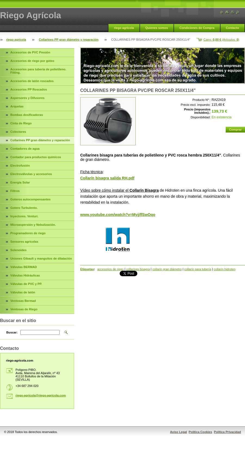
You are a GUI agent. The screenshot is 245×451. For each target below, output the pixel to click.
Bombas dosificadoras (26, 114)
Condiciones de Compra (197, 27)
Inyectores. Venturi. (24, 216)
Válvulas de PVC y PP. (26, 283)
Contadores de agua (25, 148)
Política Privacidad (227, 432)
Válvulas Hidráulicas (25, 275)
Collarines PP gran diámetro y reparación (68, 39)
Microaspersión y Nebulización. (33, 224)
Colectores (18, 131)
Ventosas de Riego (23, 309)
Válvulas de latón (22, 292)
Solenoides (18, 250)
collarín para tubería (197, 269)
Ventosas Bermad (23, 300)
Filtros (15, 191)
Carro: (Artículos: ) (221, 39)
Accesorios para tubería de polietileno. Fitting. (38, 71)
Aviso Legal (178, 432)
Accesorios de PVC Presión (30, 52)
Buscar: (12, 332)
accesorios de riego (110, 269)
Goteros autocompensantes (30, 199)
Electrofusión (20, 165)
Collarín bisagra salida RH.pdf (107, 178)
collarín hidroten (224, 269)
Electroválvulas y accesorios (31, 174)
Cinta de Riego (21, 123)
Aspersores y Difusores (27, 98)
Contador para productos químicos (35, 157)
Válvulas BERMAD (23, 267)
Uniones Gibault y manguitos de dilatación (41, 258)
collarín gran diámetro (167, 269)
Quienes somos (156, 27)
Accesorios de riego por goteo (32, 60)
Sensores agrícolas (24, 241)
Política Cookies (200, 432)
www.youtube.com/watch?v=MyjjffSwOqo (117, 214)
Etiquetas (87, 269)
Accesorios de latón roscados (32, 81)
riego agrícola (124, 27)
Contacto (232, 27)
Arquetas (17, 106)
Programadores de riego (27, 233)
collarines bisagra (138, 269)
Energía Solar (20, 182)
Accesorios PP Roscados (28, 89)
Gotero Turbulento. (24, 207)
